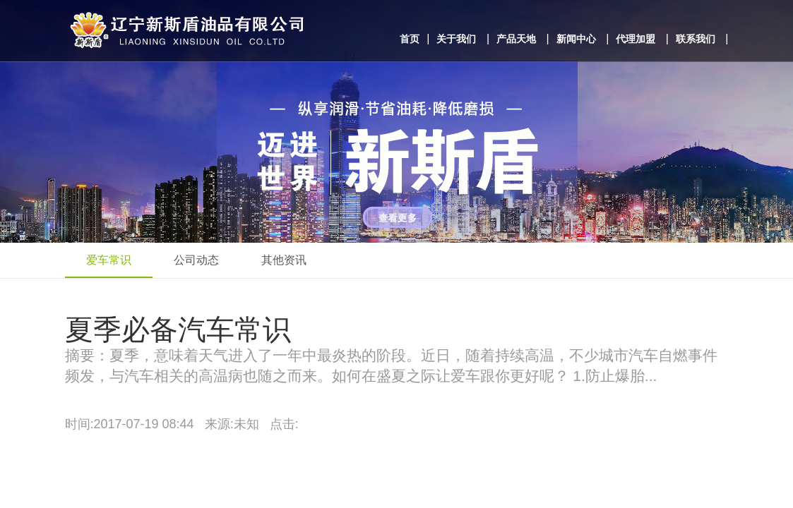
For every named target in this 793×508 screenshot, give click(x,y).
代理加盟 (635, 38)
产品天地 (516, 38)
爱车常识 (108, 260)
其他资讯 (283, 260)
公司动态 (196, 260)
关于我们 (456, 38)
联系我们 (695, 38)
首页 (409, 38)
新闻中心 (576, 38)
